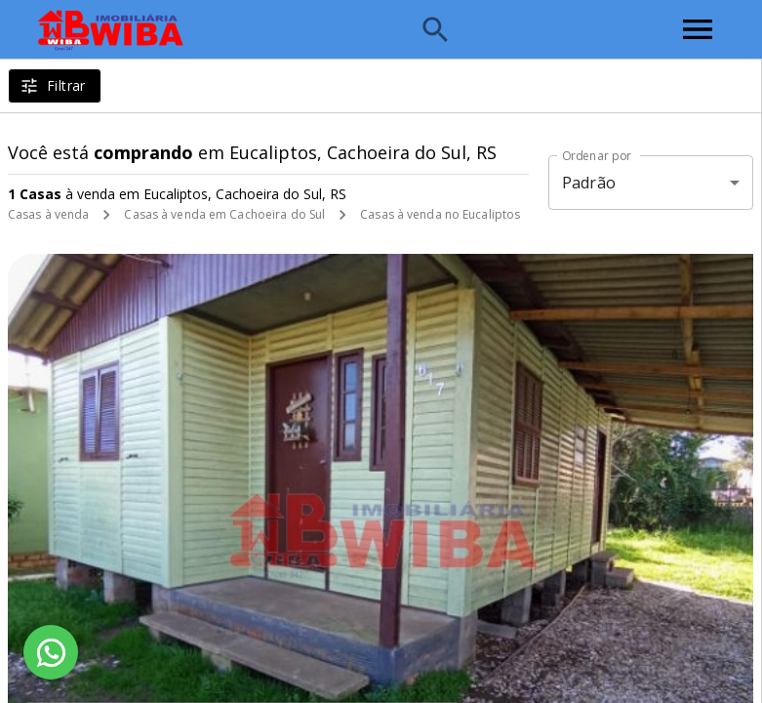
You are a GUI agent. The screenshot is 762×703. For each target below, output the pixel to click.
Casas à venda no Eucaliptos (440, 214)
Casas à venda (48, 214)
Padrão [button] (589, 182)
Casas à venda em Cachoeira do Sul (224, 214)
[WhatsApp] (50, 652)
